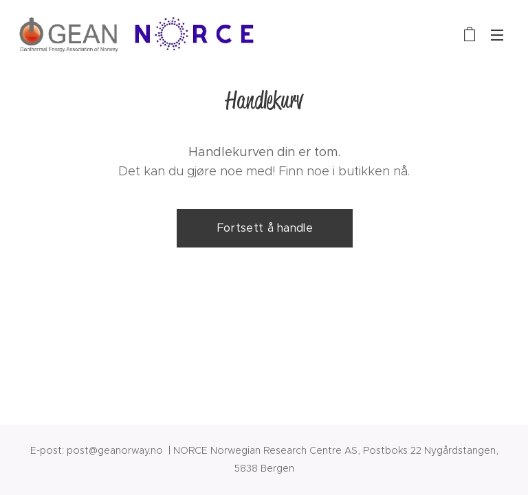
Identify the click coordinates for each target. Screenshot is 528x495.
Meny (497, 35)
